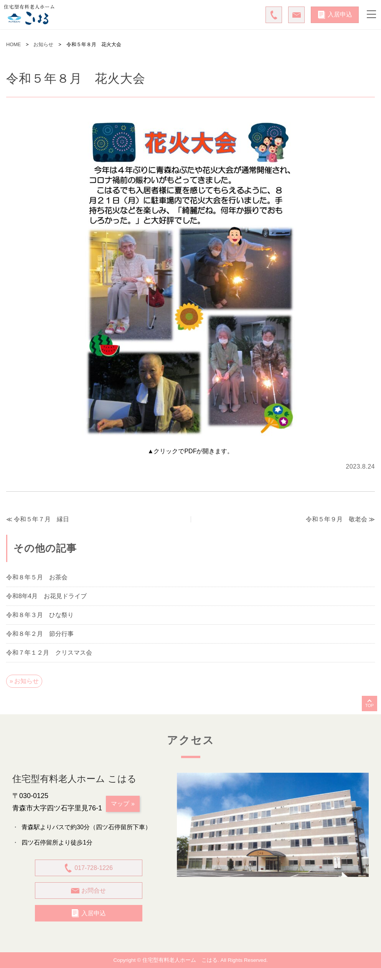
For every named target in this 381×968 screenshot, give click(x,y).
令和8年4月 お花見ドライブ (46, 596)
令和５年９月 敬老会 (336, 519)
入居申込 (334, 15)
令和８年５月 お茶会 (37, 577)
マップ (120, 803)
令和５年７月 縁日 (41, 519)
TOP (369, 705)
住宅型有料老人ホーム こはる (180, 960)
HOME (13, 44)
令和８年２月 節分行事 (40, 634)
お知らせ (43, 44)
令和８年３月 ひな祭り (40, 615)
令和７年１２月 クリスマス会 (49, 653)
